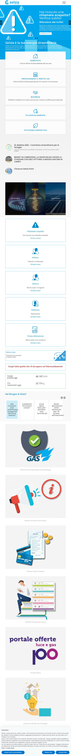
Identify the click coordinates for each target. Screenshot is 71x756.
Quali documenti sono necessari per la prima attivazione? (58, 409)
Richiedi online (35, 264)
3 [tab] (37, 38)
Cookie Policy (10, 748)
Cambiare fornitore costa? (27, 406)
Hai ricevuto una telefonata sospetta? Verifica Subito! (13, 409)
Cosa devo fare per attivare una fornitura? (42, 409)
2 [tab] (35, 38)
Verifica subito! (35, 238)
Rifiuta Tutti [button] (48, 752)
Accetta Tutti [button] (63, 752)
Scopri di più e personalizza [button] (13, 752)
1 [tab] (34, 38)
